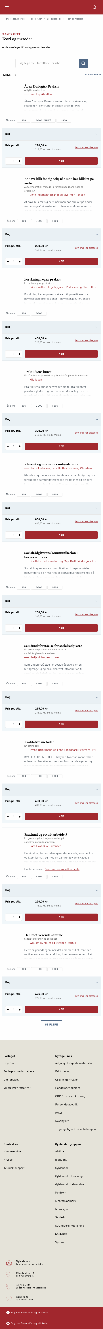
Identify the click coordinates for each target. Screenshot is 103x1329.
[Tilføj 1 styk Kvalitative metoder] (19, 816)
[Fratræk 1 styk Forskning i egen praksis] (7, 354)
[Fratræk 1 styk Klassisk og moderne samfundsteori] (7, 535)
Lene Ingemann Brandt (44, 195)
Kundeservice (12, 1151)
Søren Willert (38, 287)
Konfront (60, 1192)
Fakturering (62, 1071)
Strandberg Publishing (69, 1225)
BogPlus (9, 1063)
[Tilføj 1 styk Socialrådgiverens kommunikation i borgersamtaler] (19, 628)
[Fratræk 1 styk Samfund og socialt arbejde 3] (7, 917)
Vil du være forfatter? (17, 1088)
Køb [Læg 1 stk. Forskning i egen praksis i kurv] (61, 354)
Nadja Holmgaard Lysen (45, 657)
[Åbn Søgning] (94, 7)
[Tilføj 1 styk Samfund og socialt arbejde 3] (19, 917)
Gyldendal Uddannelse (69, 1184)
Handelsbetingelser (67, 1088)
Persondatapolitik (66, 1104)
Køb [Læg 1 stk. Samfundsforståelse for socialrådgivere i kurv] (61, 724)
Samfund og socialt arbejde (62, 869)
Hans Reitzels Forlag (15, 19)
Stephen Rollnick (66, 943)
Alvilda (59, 1151)
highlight (61, 1159)
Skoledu (60, 1217)
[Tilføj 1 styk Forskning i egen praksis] (19, 354)
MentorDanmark (65, 1201)
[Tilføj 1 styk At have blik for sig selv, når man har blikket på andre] (19, 261)
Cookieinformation (66, 1080)
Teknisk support (14, 1168)
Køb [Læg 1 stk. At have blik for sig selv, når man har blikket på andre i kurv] (61, 261)
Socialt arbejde (54, 19)
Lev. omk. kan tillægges (86, 147)
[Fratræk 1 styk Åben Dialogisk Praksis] (7, 161)
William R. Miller (40, 943)
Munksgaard (63, 1209)
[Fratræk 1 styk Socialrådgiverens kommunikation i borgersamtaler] (7, 628)
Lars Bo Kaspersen (63, 468)
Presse (8, 1159)
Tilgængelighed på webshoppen (75, 1129)
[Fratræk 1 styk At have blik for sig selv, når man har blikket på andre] (7, 261)
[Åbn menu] (7, 7)
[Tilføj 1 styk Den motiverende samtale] (19, 1009)
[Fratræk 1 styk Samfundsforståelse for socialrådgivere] (7, 724)
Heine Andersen (40, 468)
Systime (60, 1242)
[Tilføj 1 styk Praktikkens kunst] (19, 446)
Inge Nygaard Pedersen (63, 287)
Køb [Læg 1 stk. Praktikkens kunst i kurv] (61, 446)
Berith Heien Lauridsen (44, 561)
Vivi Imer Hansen (74, 195)
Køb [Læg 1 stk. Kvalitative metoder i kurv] (61, 816)
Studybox (61, 1234)
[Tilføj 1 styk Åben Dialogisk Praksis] (19, 161)
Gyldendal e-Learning (69, 1176)
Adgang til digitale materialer (74, 1063)
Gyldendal (61, 1168)
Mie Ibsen (36, 379)
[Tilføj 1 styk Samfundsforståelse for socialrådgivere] (19, 724)
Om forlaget (11, 1080)
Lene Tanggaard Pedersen (74, 750)
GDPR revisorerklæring (70, 1096)
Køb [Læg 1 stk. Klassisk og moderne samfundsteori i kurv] (61, 535)
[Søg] (83, 63)
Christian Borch (90, 468)
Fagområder (36, 19)
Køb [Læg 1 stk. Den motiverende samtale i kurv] (61, 1009)
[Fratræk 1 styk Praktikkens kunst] (7, 446)
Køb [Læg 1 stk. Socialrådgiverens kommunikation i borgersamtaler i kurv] (61, 628)
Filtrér (11, 75)
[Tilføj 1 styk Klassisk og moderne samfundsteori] (19, 535)
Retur (58, 1112)
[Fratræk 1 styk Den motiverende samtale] (7, 1009)
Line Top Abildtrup (41, 94)
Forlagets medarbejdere (19, 1071)
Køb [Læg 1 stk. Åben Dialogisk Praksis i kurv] (61, 161)
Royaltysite (62, 1121)
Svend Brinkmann (41, 750)
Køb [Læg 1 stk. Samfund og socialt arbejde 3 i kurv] (61, 917)
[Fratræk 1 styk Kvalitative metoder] (7, 816)
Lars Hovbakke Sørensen (45, 846)
